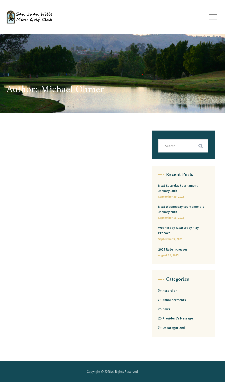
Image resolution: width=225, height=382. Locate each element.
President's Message (178, 318)
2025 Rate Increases (172, 249)
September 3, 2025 (170, 239)
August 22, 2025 (168, 255)
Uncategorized (174, 328)
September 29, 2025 (171, 197)
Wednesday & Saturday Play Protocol (178, 230)
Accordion (170, 291)
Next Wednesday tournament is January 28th (181, 209)
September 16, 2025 (171, 218)
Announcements (174, 300)
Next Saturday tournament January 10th (178, 188)
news (166, 309)
